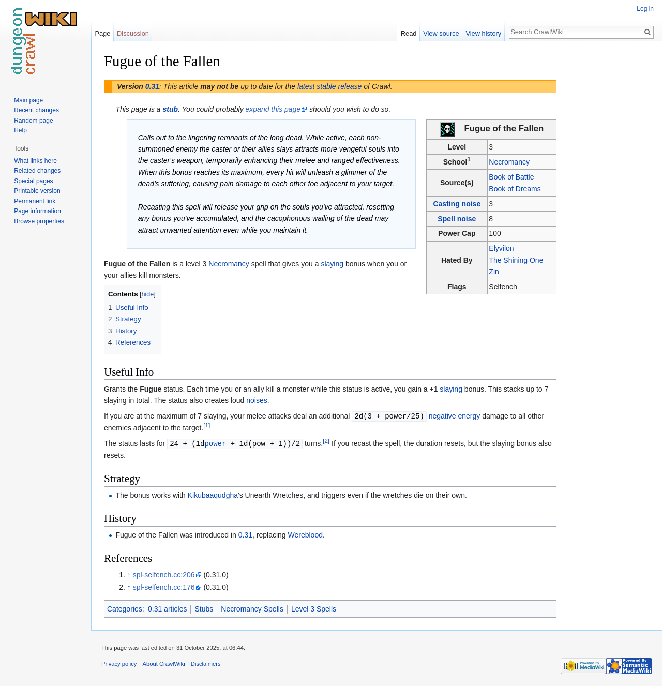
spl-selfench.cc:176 (164, 586)
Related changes (37, 170)
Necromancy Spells (252, 608)
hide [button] (148, 294)
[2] (326, 440)
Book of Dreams (514, 189)
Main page (28, 100)
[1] (206, 425)
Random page (33, 120)
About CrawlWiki (164, 663)
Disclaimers (206, 663)
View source (441, 33)
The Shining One (516, 260)
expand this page (273, 109)
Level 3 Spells (313, 608)
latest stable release (329, 86)
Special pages (33, 181)
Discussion (133, 33)
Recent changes (36, 110)
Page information (37, 211)
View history (483, 33)
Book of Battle (511, 177)
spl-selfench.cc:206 (164, 574)
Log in (645, 8)
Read (409, 33)
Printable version (37, 191)
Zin (494, 271)
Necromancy (509, 162)
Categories (124, 608)
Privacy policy (119, 663)
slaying (332, 264)
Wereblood (305, 534)
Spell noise (457, 219)
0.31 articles (167, 608)
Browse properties (39, 221)
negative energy (454, 416)
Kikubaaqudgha (213, 494)
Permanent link (34, 201)
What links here (35, 161)
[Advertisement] (608, 207)
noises (256, 400)
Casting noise (456, 204)
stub (170, 109)
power (215, 443)
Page (102, 33)
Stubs (203, 608)
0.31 (152, 86)
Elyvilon (501, 248)
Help (20, 130)
